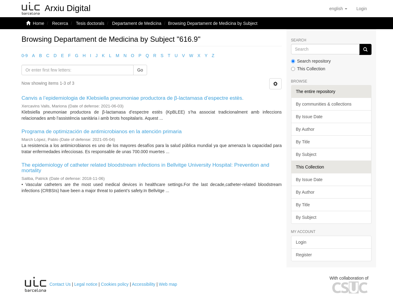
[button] (338, 8)
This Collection (308, 68)
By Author (305, 129)
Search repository (311, 61)
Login (301, 242)
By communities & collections (324, 104)
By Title (303, 141)
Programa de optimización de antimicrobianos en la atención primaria (101, 131)
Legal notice (86, 284)
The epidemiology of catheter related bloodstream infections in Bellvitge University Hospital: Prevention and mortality (145, 168)
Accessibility (143, 284)
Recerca (60, 23)
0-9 (24, 55)
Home (38, 23)
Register (304, 254)
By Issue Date (309, 116)
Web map (168, 284)
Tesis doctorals (90, 23)
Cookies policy (115, 284)
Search (298, 40)
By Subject (306, 154)
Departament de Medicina (136, 23)
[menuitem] (362, 8)
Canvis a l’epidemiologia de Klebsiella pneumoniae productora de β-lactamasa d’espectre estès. (132, 98)
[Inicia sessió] (362, 8)
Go (140, 70)
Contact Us (60, 284)
